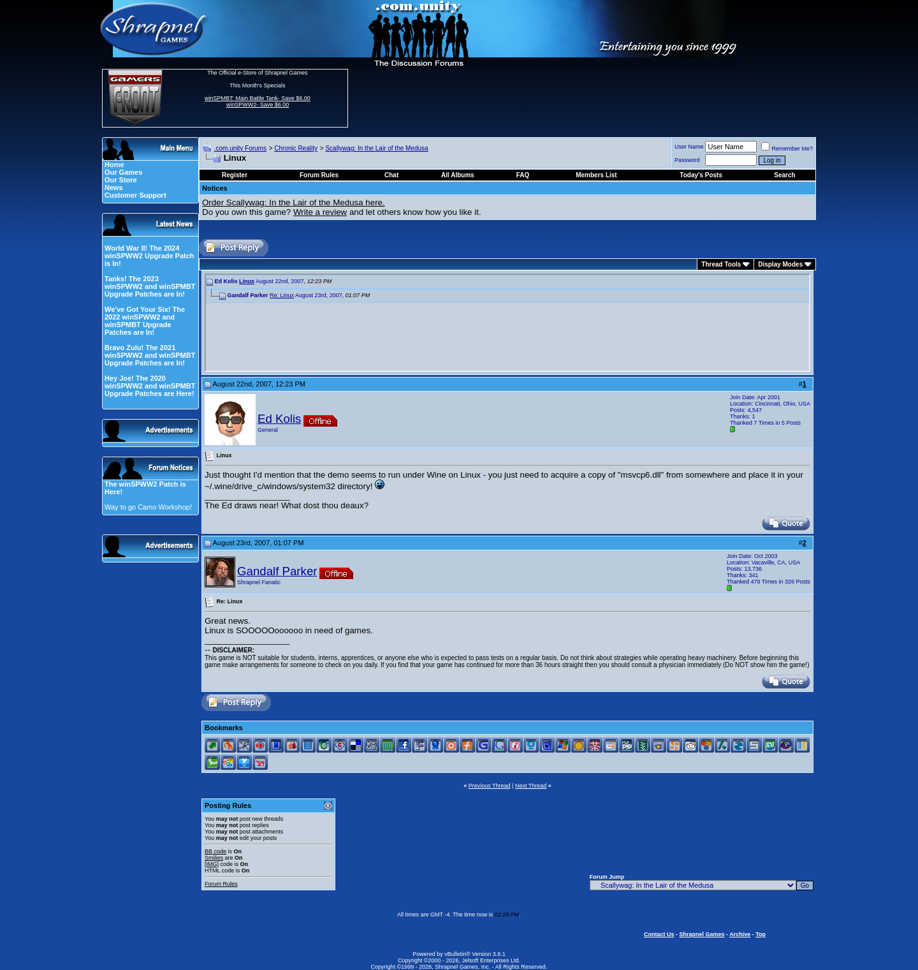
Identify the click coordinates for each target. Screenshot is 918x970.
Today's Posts (701, 175)
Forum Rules (221, 884)
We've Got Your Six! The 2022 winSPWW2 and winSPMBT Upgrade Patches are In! (145, 320)
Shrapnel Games (701, 934)
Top (760, 934)
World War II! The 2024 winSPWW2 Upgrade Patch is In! (149, 255)
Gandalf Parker (277, 571)
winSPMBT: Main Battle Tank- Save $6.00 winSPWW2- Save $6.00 (257, 101)
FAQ (523, 175)
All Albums (457, 175)
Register (234, 175)
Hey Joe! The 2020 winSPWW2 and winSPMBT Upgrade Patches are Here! (150, 385)
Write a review (320, 212)
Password (687, 160)
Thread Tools (721, 264)
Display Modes (780, 264)
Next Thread (530, 786)
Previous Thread (490, 786)
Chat (391, 175)
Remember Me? (787, 148)
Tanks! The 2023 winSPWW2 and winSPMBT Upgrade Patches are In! (150, 286)
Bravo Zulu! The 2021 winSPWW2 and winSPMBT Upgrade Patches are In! (150, 355)
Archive (739, 934)
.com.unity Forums (240, 148)
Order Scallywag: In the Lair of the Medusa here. (293, 202)
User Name (689, 146)
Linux (246, 281)
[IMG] (212, 864)
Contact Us (659, 934)
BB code (215, 851)
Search (784, 175)
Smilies (214, 858)
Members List (596, 175)
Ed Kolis (279, 418)
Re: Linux (282, 295)
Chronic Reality (295, 148)
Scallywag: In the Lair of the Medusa (376, 148)
